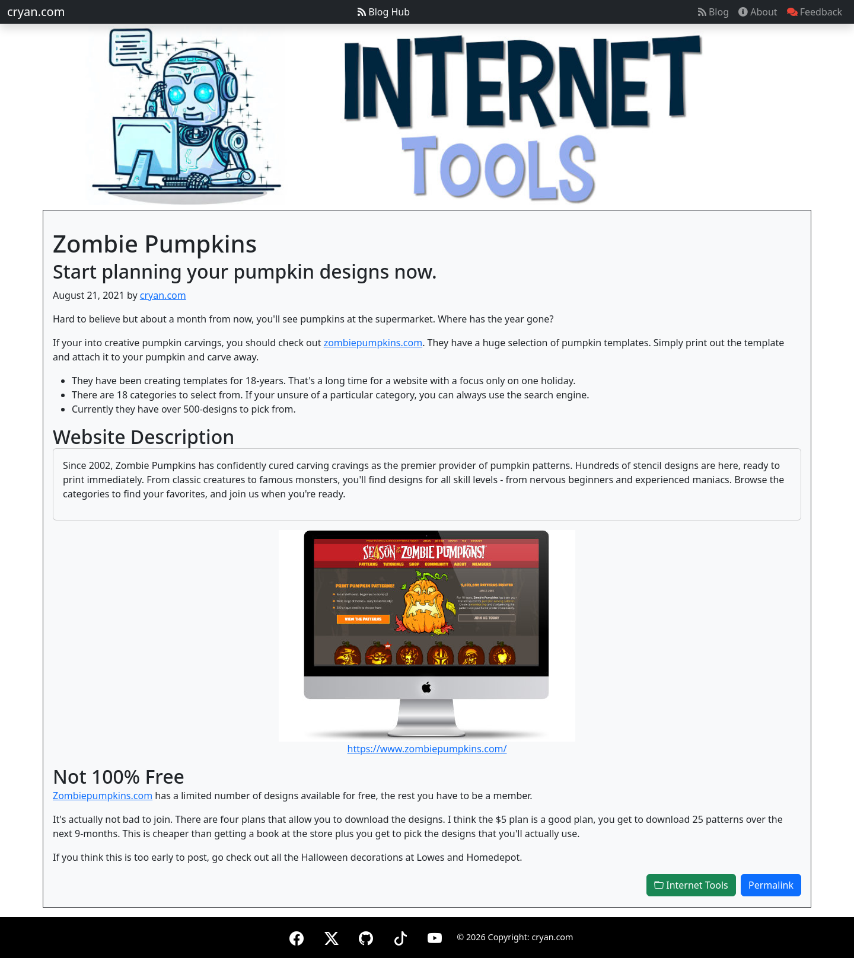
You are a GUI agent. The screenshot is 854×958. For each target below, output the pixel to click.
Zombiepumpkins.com (102, 795)
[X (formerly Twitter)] (331, 936)
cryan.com (36, 12)
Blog (713, 11)
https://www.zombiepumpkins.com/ (427, 748)
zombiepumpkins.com (373, 342)
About (757, 11)
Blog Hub (384, 11)
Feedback (814, 11)
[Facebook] (296, 936)
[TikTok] (400, 936)
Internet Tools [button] (691, 885)
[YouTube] (435, 936)
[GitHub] (366, 936)
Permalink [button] (771, 885)
